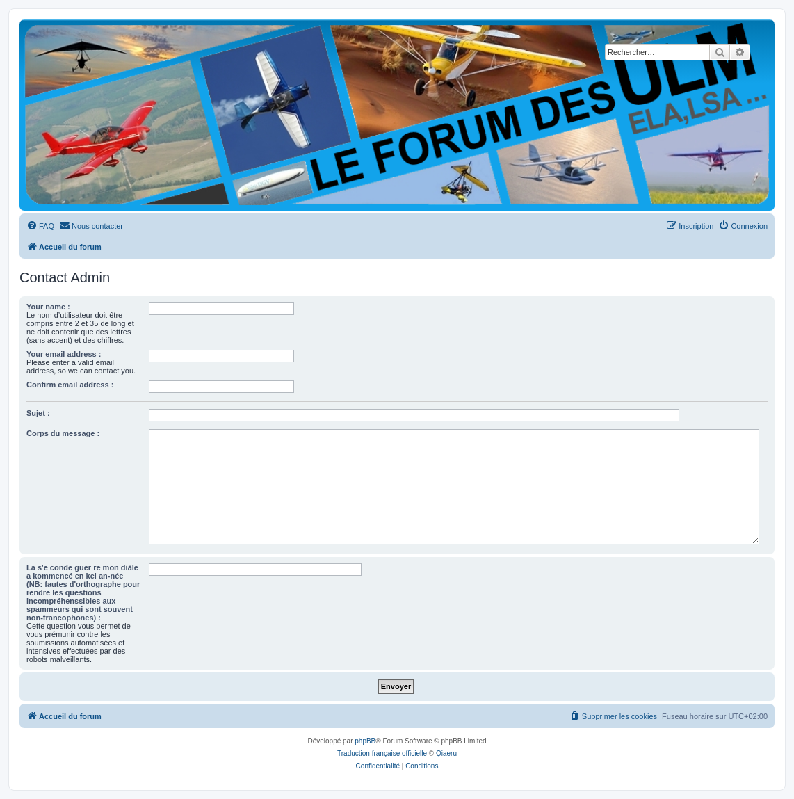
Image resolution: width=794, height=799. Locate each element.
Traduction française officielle (382, 753)
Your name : (48, 306)
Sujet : (38, 413)
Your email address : (63, 354)
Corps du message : (62, 433)
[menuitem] (40, 226)
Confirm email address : (69, 384)
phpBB (365, 741)
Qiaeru (446, 753)
